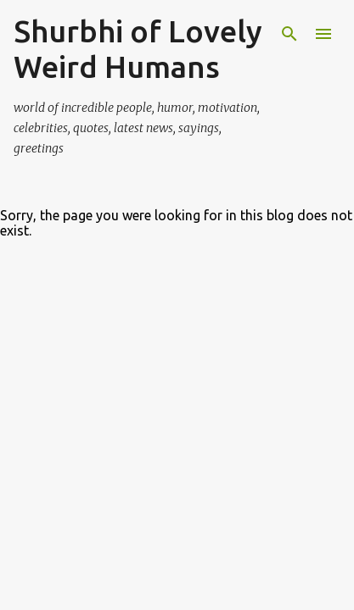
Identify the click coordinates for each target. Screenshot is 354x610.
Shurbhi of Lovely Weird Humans (138, 49)
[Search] (289, 34)
